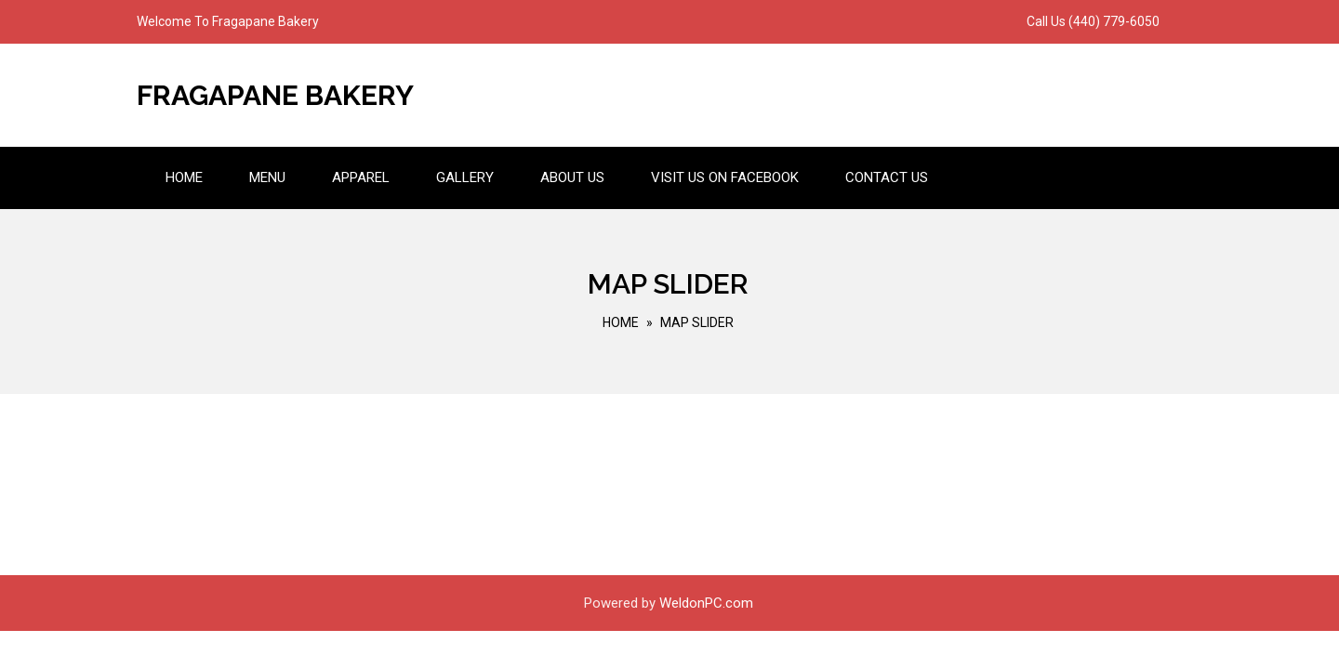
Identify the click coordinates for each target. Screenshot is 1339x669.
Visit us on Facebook (725, 177)
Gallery (465, 177)
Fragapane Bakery (275, 95)
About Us (572, 177)
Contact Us (886, 177)
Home (184, 177)
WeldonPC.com (706, 603)
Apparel (361, 177)
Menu (267, 177)
